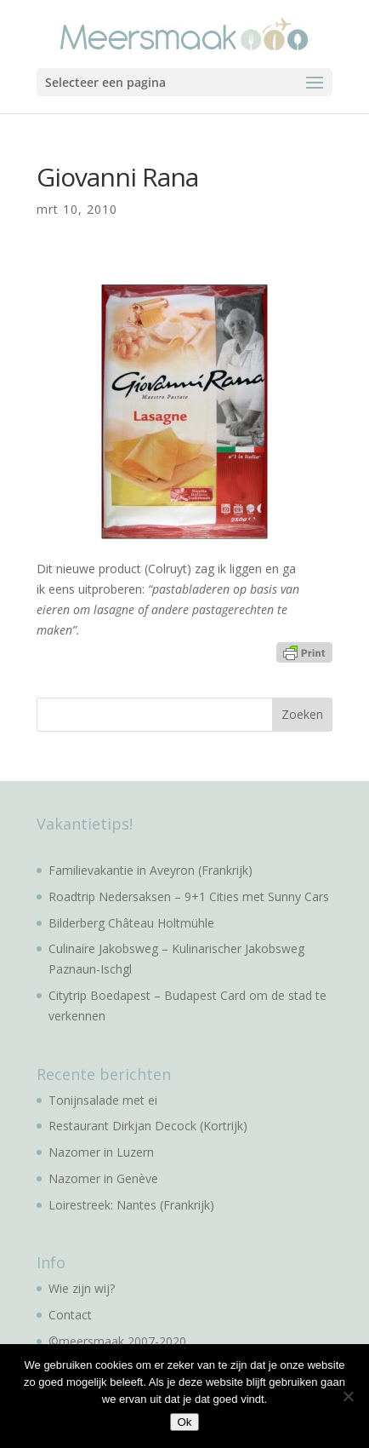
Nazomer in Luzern (101, 1152)
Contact (70, 1315)
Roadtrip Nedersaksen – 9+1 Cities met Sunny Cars (188, 896)
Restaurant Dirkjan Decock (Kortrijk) (147, 1126)
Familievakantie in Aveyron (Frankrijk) (150, 870)
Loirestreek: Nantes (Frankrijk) (131, 1205)
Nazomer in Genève (103, 1178)
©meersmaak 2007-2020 (117, 1341)
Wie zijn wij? (81, 1288)
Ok (184, 1422)
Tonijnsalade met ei (102, 1100)
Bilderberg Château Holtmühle (131, 923)
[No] (347, 1396)
